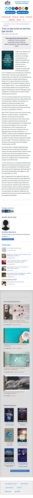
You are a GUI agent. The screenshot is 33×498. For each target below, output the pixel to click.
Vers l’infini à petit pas (9, 463)
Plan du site (24, 484)
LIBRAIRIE (12, 20)
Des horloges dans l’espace (14, 248)
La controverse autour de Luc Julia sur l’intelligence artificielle (14, 368)
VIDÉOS (18, 20)
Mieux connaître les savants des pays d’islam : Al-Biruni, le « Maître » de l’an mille (16, 321)
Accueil (5, 24)
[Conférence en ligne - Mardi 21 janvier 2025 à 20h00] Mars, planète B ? (19, 255)
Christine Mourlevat (9, 232)
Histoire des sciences (16, 324)
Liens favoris (9, 487)
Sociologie (13, 395)
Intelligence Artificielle (19, 372)
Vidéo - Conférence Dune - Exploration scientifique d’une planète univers (17, 261)
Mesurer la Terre (10, 422)
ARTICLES (15, 17)
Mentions (8, 491)
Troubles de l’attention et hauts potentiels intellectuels (15, 345)
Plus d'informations (7, 239)
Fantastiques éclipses (22, 443)
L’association (6, 17)
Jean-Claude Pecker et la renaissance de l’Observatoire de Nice (17, 267)
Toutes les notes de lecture (19, 471)
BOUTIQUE (29, 17)
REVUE (22, 17)
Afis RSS (17, 491)
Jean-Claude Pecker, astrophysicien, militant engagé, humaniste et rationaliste (19, 274)
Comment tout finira (23, 422)
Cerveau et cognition (16, 348)
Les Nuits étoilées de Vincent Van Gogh (23, 463)
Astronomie (6, 245)
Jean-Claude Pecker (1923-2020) (15, 282)
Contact (19, 487)
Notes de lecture (11, 24)
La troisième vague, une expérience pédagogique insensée (14, 392)
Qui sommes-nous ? (11, 484)
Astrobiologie (10, 443)
